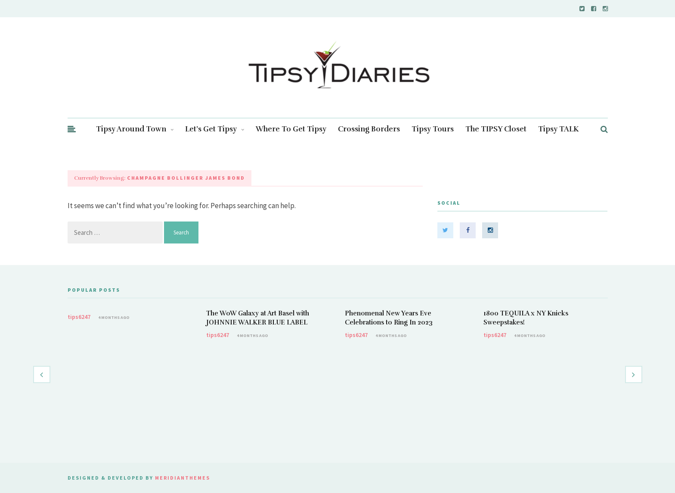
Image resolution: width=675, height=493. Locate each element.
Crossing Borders (369, 129)
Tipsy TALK (558, 129)
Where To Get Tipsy (291, 129)
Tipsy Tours (433, 129)
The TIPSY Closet (495, 129)
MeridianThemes (182, 477)
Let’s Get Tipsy (214, 129)
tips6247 (79, 317)
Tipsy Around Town (134, 129)
